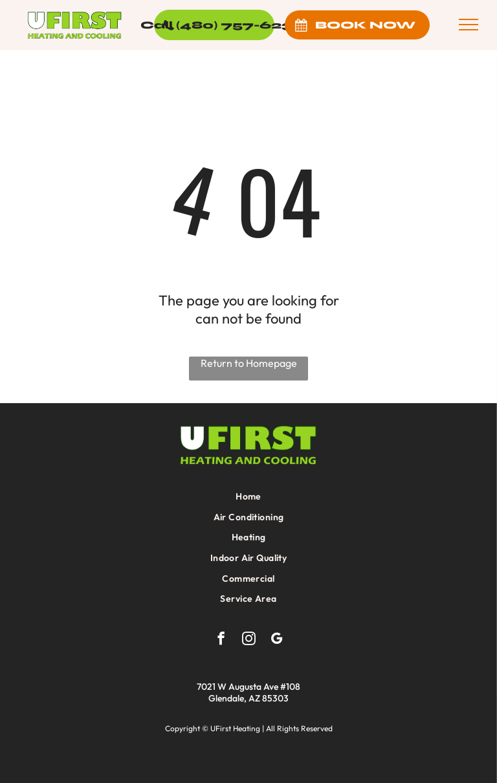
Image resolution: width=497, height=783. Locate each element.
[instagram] (249, 640)
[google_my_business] (277, 640)
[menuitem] (248, 496)
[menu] (468, 24)
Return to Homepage (249, 363)
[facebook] (221, 640)
